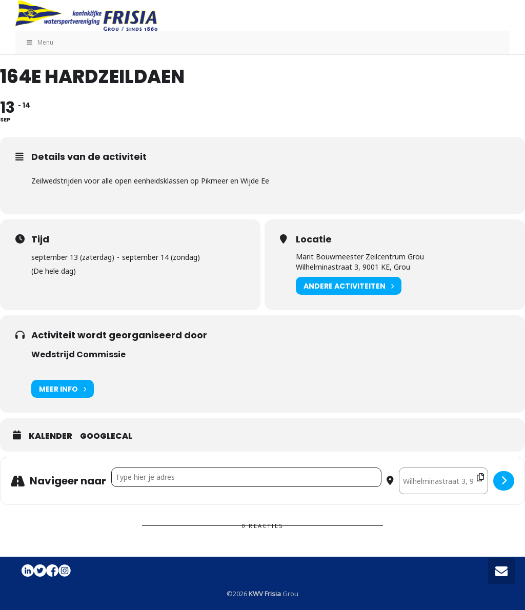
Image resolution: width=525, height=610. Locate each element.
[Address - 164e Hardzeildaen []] (246, 477)
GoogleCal (106, 436)
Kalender (50, 436)
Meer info (62, 388)
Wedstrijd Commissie (78, 354)
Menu (39, 42)
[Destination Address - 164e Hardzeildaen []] (443, 480)
